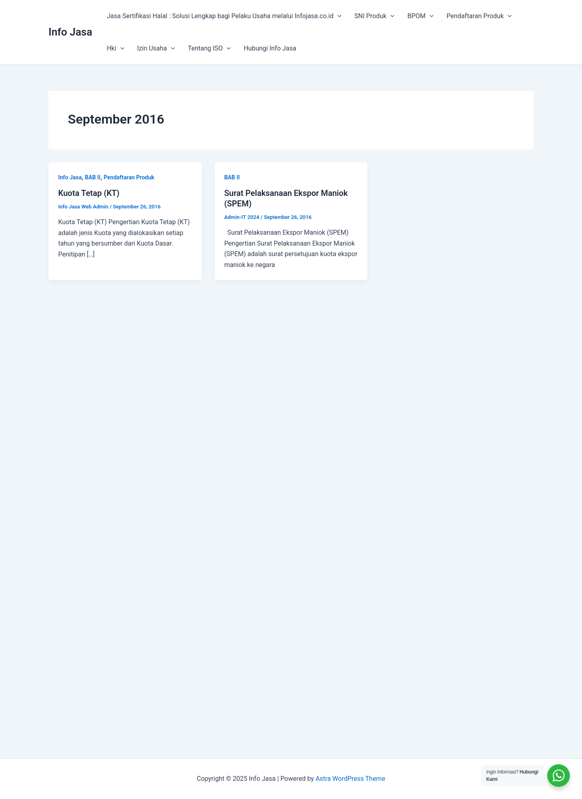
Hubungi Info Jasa (270, 48)
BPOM (420, 16)
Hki (115, 48)
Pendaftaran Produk (479, 16)
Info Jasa (70, 32)
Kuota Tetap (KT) (89, 193)
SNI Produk (374, 16)
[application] (337, 16)
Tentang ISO (209, 48)
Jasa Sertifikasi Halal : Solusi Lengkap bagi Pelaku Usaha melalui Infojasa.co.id (224, 16)
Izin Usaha (156, 48)
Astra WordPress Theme (350, 778)
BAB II (93, 177)
